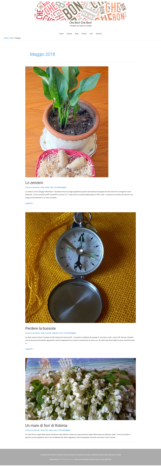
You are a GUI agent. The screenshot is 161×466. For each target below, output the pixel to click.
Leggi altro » (29, 204)
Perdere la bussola (43, 328)
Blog (76, 34)
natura (48, 188)
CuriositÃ (49, 334)
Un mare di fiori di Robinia (49, 426)
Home (61, 34)
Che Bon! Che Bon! (80, 22)
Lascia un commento (32, 188)
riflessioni (57, 334)
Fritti (47, 431)
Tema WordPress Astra (66, 460)
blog (43, 188)
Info (91, 34)
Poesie (84, 34)
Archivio (99, 34)
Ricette (69, 34)
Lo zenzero (35, 183)
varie (52, 188)
